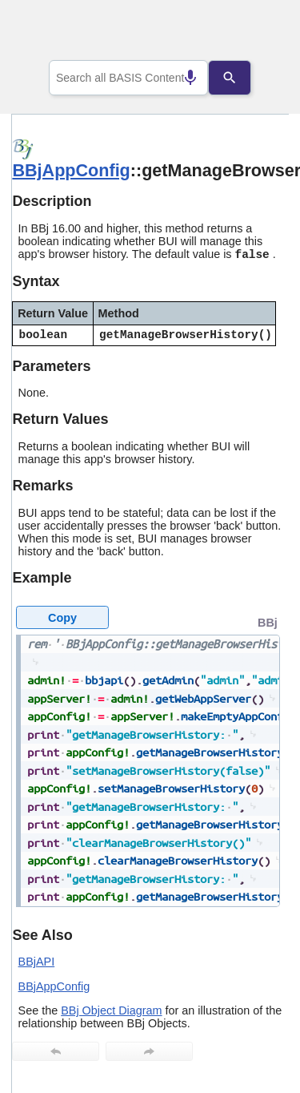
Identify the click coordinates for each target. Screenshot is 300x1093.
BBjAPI (36, 961)
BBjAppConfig (71, 170)
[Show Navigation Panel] (256, 33)
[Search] (241, 77)
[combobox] (129, 77)
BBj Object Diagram (111, 1010)
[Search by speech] (178, 77)
